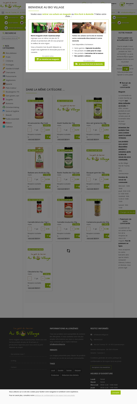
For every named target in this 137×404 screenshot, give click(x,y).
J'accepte (115, 392)
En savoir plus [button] (48, 56)
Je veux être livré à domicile (89, 64)
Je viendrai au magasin (48, 59)
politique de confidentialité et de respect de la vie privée (55, 395)
